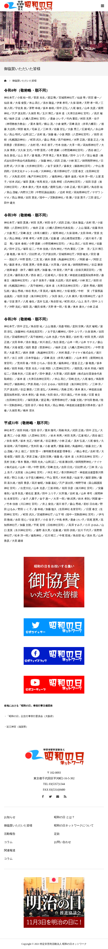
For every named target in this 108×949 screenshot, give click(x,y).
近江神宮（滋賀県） (17, 726)
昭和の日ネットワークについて (74, 825)
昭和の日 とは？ (64, 817)
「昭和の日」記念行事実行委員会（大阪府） (30, 716)
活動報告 (9, 833)
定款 (57, 833)
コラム (8, 842)
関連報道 (9, 850)
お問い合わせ (62, 842)
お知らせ (9, 817)
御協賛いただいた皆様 (18, 825)
